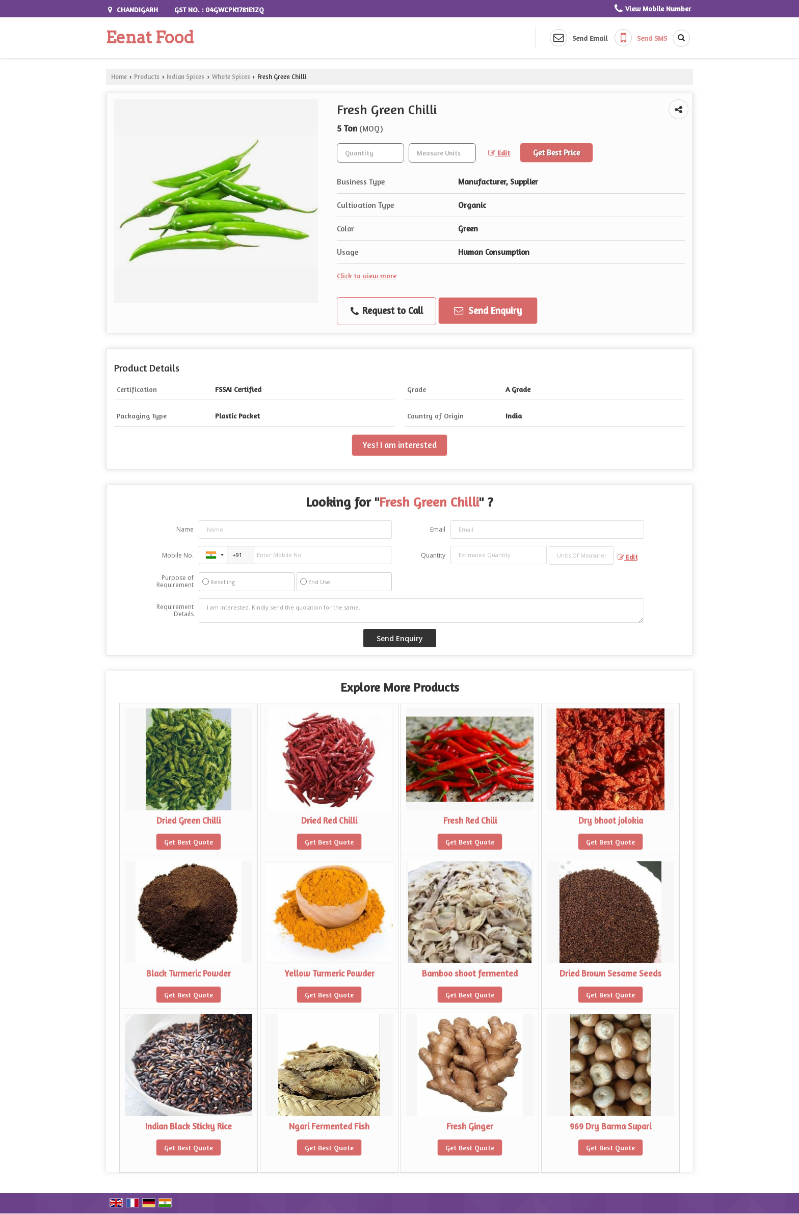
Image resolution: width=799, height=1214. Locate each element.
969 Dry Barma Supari (610, 1126)
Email (437, 529)
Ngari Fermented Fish (329, 1126)
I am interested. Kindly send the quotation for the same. (421, 610)
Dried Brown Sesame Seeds (610, 973)
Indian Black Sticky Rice (188, 1126)
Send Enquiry (488, 310)
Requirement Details (175, 610)
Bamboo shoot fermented (470, 973)
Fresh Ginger (469, 1126)
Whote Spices (231, 77)
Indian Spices (185, 77)
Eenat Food (150, 38)
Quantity (433, 555)
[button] (658, 8)
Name (185, 529)
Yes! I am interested (399, 445)
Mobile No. (178, 555)
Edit (499, 152)
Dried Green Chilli (188, 820)
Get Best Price (556, 152)
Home (119, 77)
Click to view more (366, 275)
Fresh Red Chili (470, 820)
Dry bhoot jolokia (610, 820)
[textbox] (442, 153)
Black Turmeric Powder (188, 973)
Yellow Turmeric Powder (329, 973)
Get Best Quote (188, 841)
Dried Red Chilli (329, 820)
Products (146, 77)
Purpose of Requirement (175, 581)
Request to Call (387, 311)
